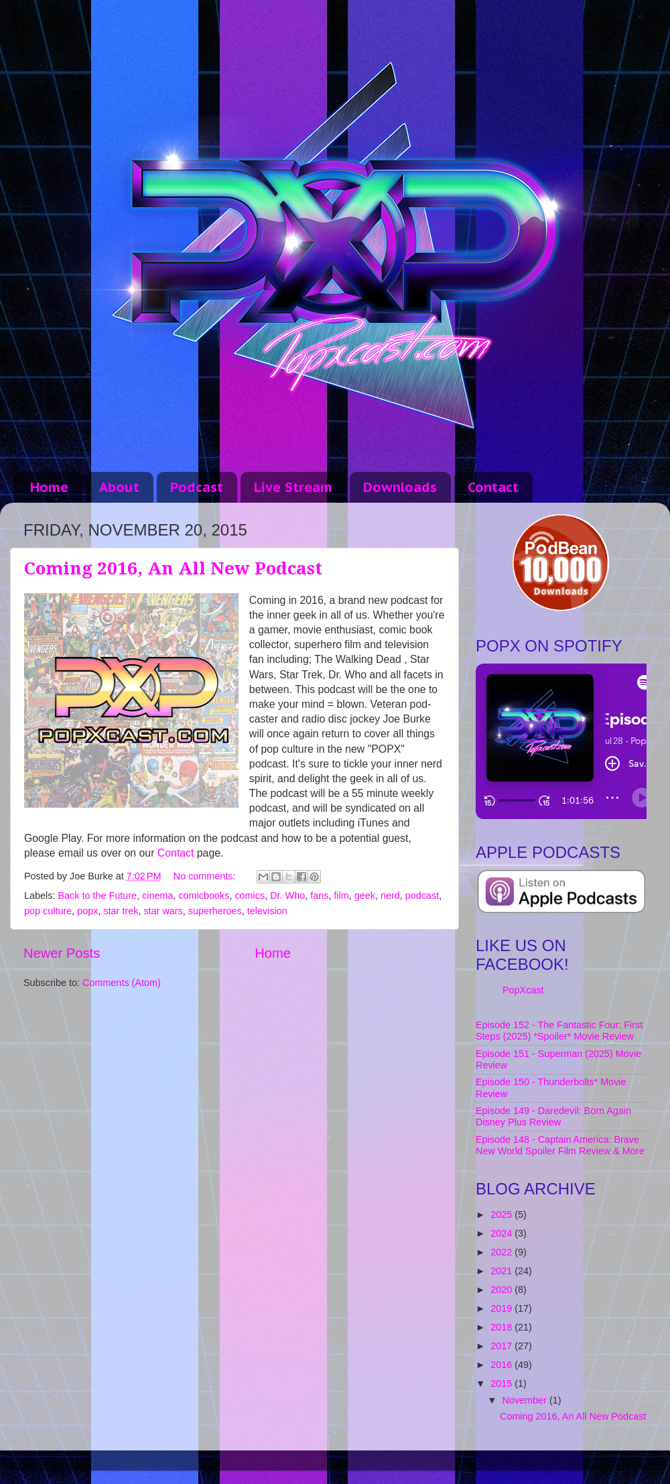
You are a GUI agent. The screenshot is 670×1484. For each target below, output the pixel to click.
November (526, 1400)
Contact (493, 487)
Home (49, 487)
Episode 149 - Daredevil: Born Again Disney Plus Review (553, 1116)
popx (87, 911)
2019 (502, 1308)
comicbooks (203, 895)
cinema (157, 895)
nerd (390, 895)
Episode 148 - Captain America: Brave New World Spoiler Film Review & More (560, 1145)
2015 (502, 1383)
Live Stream (293, 487)
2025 (502, 1214)
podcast (422, 895)
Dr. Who (287, 895)
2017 (502, 1346)
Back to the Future (97, 895)
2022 (502, 1252)
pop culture (48, 911)
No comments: (206, 876)
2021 (502, 1270)
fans (319, 895)
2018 (502, 1327)
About (119, 487)
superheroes (215, 911)
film (341, 895)
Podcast (196, 487)
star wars (162, 911)
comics (249, 895)
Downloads (400, 487)
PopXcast (523, 990)
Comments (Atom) (121, 982)
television (267, 911)
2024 (502, 1233)
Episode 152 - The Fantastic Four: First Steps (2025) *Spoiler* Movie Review (559, 1030)
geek (364, 895)
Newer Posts (61, 953)
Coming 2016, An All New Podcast (173, 568)
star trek (120, 911)
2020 (502, 1289)
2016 (502, 1364)
